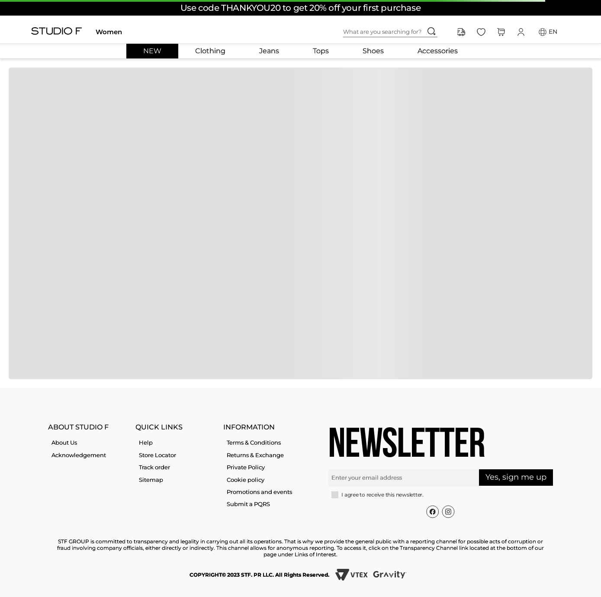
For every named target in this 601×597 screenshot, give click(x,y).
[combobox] (397, 32)
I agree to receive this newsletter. (382, 495)
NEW (152, 51)
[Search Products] (431, 31)
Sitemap (151, 479)
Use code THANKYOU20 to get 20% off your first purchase (300, 8)
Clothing (210, 51)
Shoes (373, 51)
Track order (154, 467)
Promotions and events (259, 491)
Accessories (438, 51)
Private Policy (246, 467)
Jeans (269, 51)
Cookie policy (245, 479)
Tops (321, 51)
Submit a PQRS (248, 503)
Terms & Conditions (254, 442)
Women (109, 32)
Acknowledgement (78, 455)
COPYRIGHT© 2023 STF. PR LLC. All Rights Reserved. (259, 574)
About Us (64, 442)
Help (146, 442)
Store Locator (157, 455)
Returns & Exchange (255, 455)
